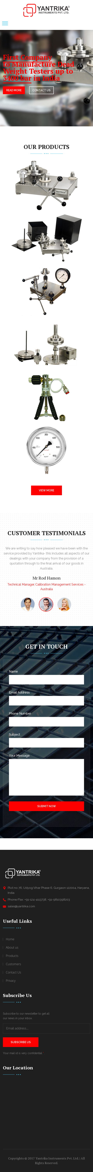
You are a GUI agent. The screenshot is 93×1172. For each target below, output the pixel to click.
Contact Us (13, 972)
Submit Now (46, 806)
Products (12, 956)
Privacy (11, 980)
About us (12, 947)
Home (10, 939)
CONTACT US (41, 90)
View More (46, 490)
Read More (14, 90)
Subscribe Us (21, 1042)
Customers (13, 964)
